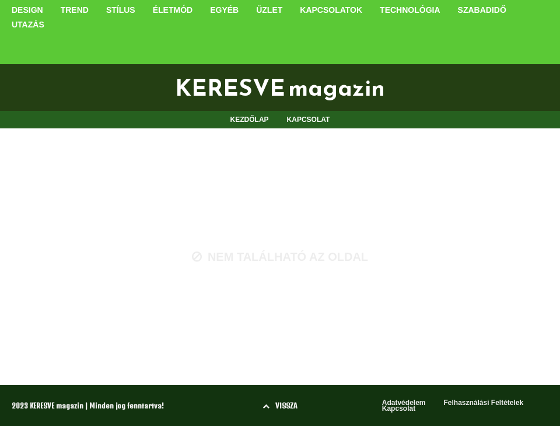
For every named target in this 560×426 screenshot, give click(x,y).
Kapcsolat (398, 408)
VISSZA (279, 405)
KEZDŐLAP (249, 120)
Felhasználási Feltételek (483, 403)
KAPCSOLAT (308, 120)
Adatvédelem (404, 403)
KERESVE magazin (280, 87)
